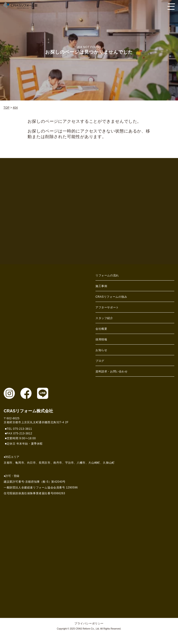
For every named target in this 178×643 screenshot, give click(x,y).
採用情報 (101, 339)
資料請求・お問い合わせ (111, 371)
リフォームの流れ (107, 275)
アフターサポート (107, 307)
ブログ (99, 360)
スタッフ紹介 (104, 318)
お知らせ (101, 350)
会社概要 (101, 328)
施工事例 (101, 286)
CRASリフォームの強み (111, 296)
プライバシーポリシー (89, 623)
